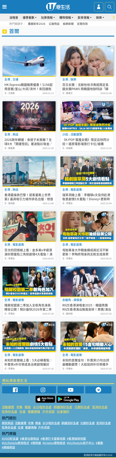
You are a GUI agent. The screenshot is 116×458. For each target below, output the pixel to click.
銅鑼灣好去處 (63, 407)
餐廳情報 (34, 411)
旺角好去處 (9, 411)
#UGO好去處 (10, 438)
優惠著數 (28, 17)
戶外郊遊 (48, 411)
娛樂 (99, 17)
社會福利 (63, 411)
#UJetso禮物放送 (53, 443)
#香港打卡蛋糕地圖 (52, 438)
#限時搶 (36, 443)
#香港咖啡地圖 (76, 438)
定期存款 (82, 24)
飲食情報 (83, 17)
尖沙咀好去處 (42, 407)
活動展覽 (8, 407)
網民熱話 (7, 423)
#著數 (99, 443)
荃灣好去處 (99, 407)
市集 (19, 407)
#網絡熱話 (8, 447)
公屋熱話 (54, 24)
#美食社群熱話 (29, 438)
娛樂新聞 (68, 24)
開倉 (28, 407)
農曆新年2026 (36, 24)
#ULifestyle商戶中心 (80, 443)
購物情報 (65, 17)
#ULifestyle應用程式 (15, 443)
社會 (22, 411)
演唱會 (13, 17)
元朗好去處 (82, 407)
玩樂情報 (47, 17)
